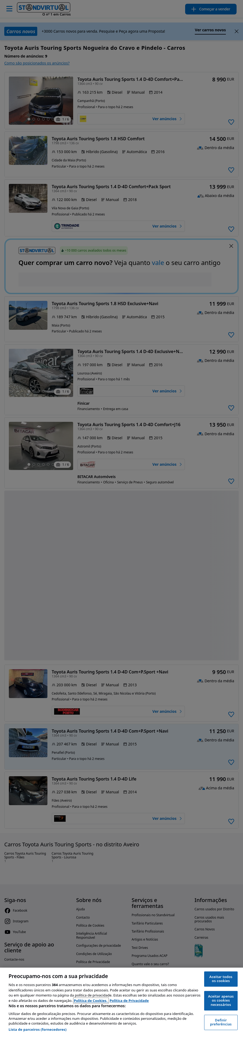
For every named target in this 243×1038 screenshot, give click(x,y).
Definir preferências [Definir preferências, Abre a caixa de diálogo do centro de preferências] (221, 1022)
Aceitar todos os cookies (220, 978)
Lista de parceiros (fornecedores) (37, 1029)
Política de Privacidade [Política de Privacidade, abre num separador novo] (129, 1000)
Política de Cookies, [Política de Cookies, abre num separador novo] (91, 1000)
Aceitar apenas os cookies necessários (221, 1000)
